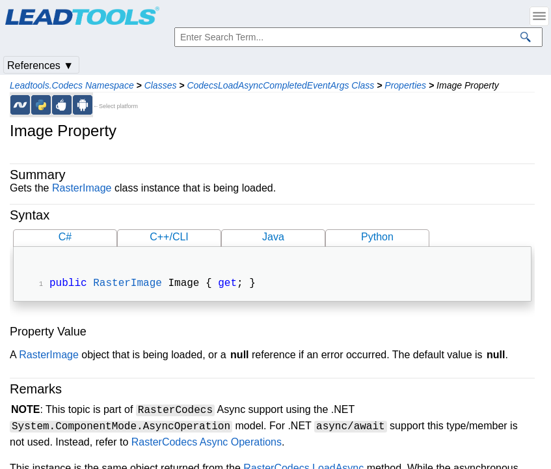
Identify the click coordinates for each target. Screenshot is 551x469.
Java (273, 236)
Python (377, 236)
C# (65, 236)
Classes (160, 85)
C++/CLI (169, 236)
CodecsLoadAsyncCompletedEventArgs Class (280, 85)
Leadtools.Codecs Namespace (72, 85)
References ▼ (40, 65)
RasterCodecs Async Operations (206, 443)
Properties (405, 85)
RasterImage (82, 187)
